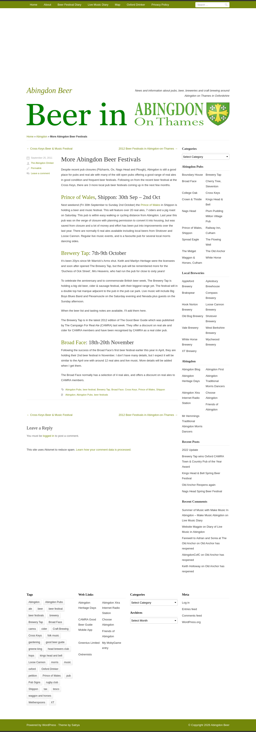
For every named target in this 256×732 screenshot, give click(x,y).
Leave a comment (40, 173)
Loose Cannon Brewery (215, 307)
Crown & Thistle (192, 199)
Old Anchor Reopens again (198, 484)
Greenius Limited (89, 642)
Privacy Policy (160, 4)
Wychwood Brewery (212, 342)
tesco (56, 689)
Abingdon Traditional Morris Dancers (215, 381)
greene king (35, 648)
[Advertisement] (128, 47)
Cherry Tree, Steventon (213, 184)
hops (31, 655)
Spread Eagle (190, 239)
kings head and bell (51, 655)
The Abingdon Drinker (42, 163)
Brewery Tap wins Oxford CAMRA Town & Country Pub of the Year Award (203, 461)
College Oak (190, 192)
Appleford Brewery (188, 283)
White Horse (213, 257)
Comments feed (192, 615)
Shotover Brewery (211, 318)
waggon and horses (39, 695)
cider (44, 628)
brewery (54, 615)
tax (45, 689)
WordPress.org (191, 622)
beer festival (89, 389)
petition (32, 675)
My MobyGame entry (111, 645)
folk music (53, 635)
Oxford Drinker (136, 4)
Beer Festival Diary (69, 4)
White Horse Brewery (190, 342)
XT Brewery (189, 351)
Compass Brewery (212, 295)
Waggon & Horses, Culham (192, 260)
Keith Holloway (191, 566)
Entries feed (189, 609)
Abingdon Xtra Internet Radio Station (191, 398)
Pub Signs (34, 682)
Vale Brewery (190, 327)
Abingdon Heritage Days (191, 378)
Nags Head (189, 211)
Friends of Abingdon (212, 407)
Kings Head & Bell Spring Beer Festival (201, 476)
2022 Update (190, 449)
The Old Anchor (215, 251)
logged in (48, 435)
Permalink (36, 168)
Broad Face (73, 342)
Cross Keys (131, 389)
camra (32, 628)
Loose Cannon (36, 662)
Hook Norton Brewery (190, 307)
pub (68, 675)
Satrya (75, 725)
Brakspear (188, 292)
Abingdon (41, 136)
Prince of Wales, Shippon (192, 230)
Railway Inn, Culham (213, 230)
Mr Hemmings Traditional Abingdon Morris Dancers (192, 423)
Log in (186, 602)
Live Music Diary (98, 4)
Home (33, 4)
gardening (34, 642)
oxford (32, 668)
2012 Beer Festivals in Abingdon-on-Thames (148, 148)
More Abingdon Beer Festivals (101, 159)
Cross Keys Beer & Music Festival (49, 148)
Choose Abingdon (212, 395)
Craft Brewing (61, 628)
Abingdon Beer (49, 90)
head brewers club (58, 648)
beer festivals (101, 394)
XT (52, 702)
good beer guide (55, 642)
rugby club (52, 682)
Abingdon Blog (191, 369)
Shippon (160, 389)
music (67, 662)
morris (54, 662)
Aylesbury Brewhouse (213, 283)
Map (117, 4)
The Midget (189, 251)
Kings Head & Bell (214, 202)
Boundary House (192, 174)
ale (30, 608)
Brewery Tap (75, 253)
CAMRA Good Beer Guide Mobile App (87, 624)
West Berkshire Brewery (215, 330)
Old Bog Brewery (192, 316)
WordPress (49, 725)
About (47, 4)
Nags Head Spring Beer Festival (202, 491)
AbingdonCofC (191, 554)
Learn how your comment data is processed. (103, 449)
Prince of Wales (78, 197)
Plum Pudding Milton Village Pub (214, 216)
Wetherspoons (36, 702)
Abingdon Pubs (73, 389)
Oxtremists (85, 654)
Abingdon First (215, 369)
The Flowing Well (213, 242)
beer (40, 608)
